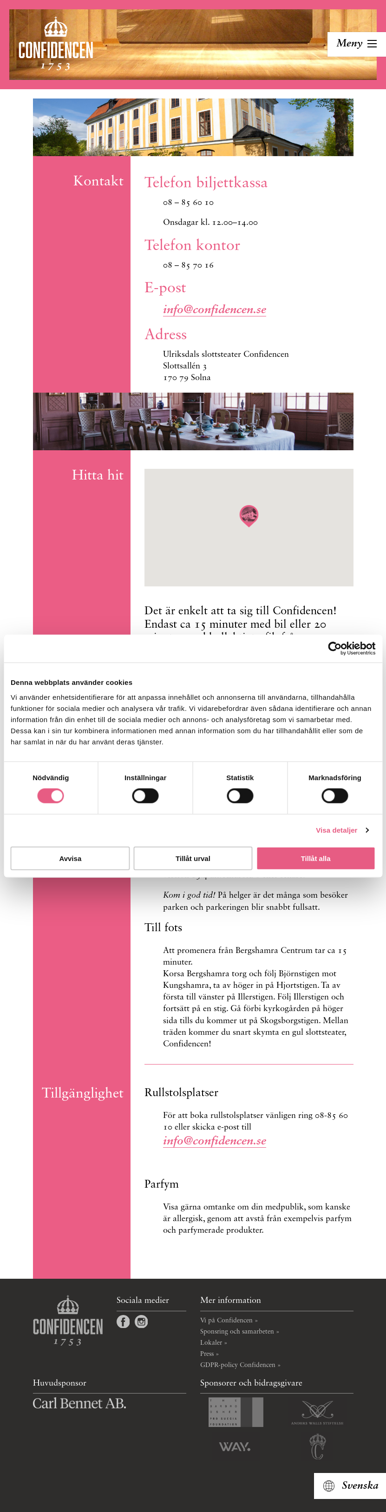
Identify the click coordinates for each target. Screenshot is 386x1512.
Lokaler (211, 1343)
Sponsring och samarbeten (237, 1331)
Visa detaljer (336, 830)
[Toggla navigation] (356, 44)
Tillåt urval (193, 858)
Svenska (360, 1486)
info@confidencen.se (214, 310)
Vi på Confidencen (226, 1320)
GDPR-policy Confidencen (237, 1365)
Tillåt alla (316, 858)
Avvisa (70, 858)
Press (207, 1354)
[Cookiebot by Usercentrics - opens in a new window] (334, 649)
